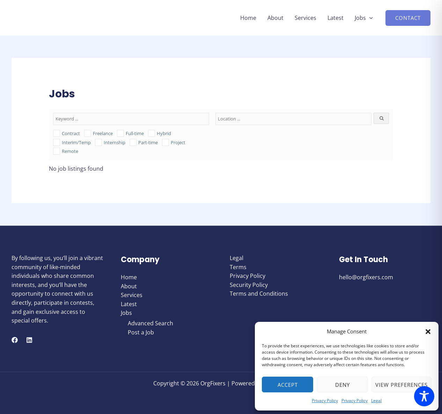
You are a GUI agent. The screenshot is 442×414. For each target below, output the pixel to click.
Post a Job (141, 332)
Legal (376, 401)
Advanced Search (150, 323)
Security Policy (249, 285)
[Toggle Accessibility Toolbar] (424, 396)
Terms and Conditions (259, 293)
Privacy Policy (325, 401)
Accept (288, 384)
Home (248, 18)
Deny (342, 384)
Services (305, 18)
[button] (428, 331)
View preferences (401, 384)
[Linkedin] (29, 340)
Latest (335, 18)
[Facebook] (15, 340)
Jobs (364, 18)
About (275, 18)
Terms (238, 267)
